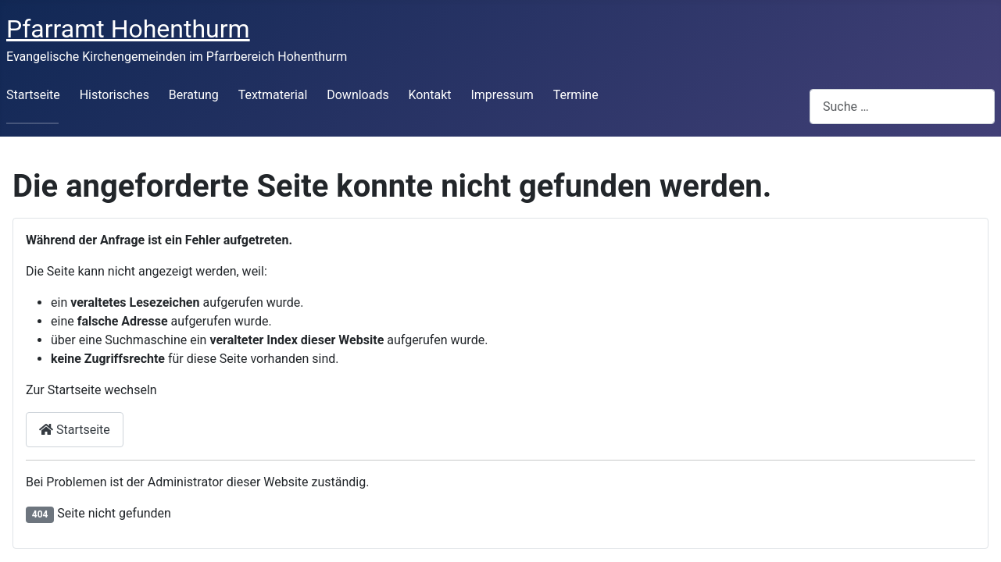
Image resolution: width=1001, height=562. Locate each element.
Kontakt (430, 94)
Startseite (33, 94)
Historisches (114, 94)
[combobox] (902, 106)
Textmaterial (273, 94)
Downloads (357, 94)
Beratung (194, 94)
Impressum (502, 94)
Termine (576, 94)
